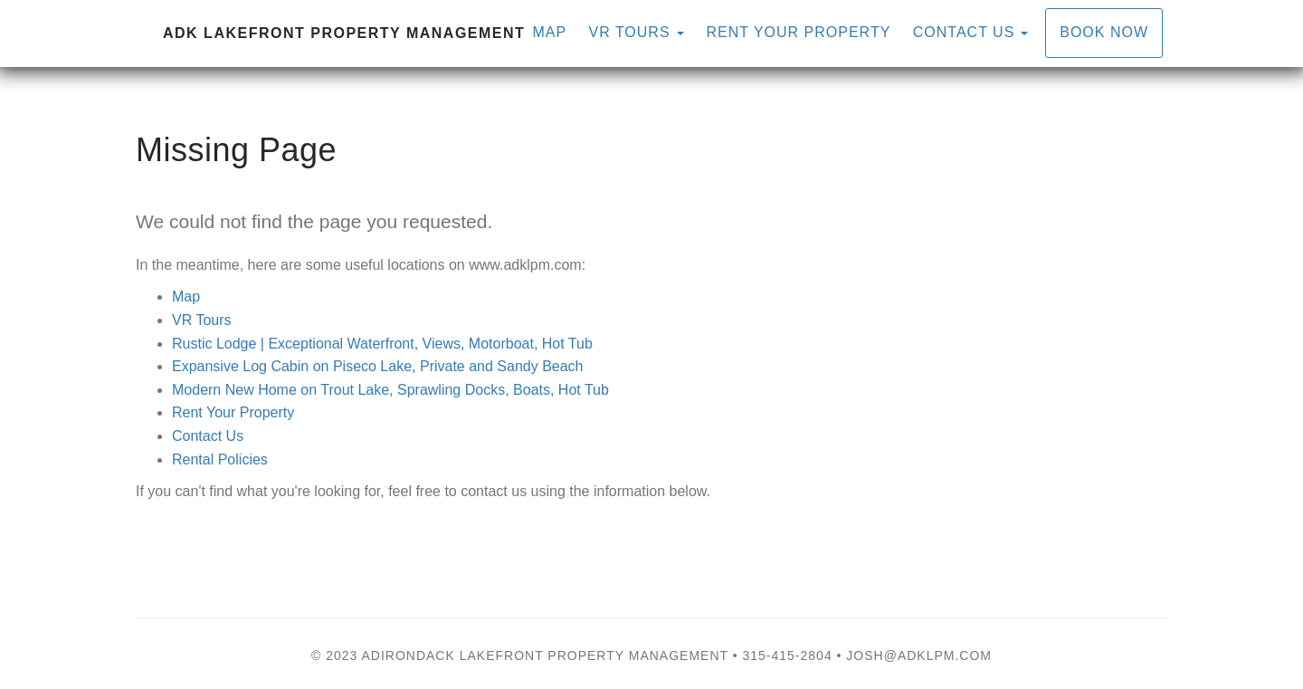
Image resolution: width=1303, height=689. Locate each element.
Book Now (1104, 32)
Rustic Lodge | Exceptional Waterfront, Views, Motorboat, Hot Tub (382, 343)
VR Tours (202, 320)
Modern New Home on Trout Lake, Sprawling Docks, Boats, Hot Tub (390, 389)
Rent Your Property (799, 32)
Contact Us (964, 32)
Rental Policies (220, 459)
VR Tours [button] (637, 32)
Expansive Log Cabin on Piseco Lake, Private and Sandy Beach (378, 366)
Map (549, 32)
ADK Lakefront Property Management (344, 33)
